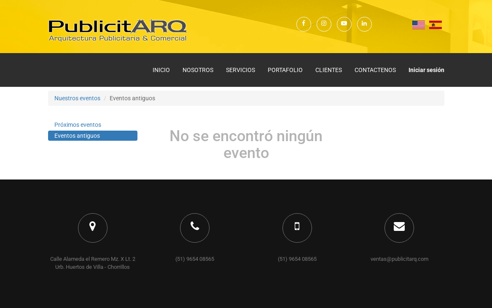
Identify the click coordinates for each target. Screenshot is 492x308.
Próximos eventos (77, 124)
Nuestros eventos (77, 98)
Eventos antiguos (77, 135)
